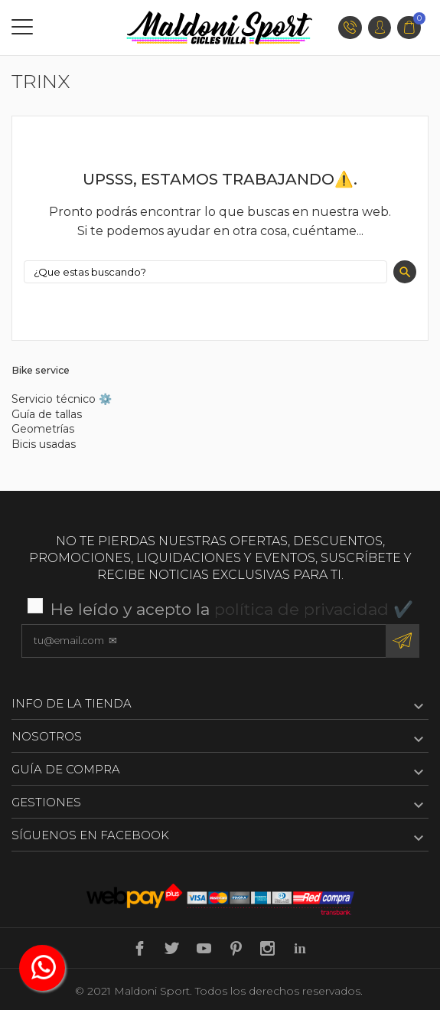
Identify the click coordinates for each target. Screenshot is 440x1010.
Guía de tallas (46, 414)
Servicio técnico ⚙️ (61, 399)
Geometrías (42, 429)
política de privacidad (301, 609)
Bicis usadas (43, 444)
